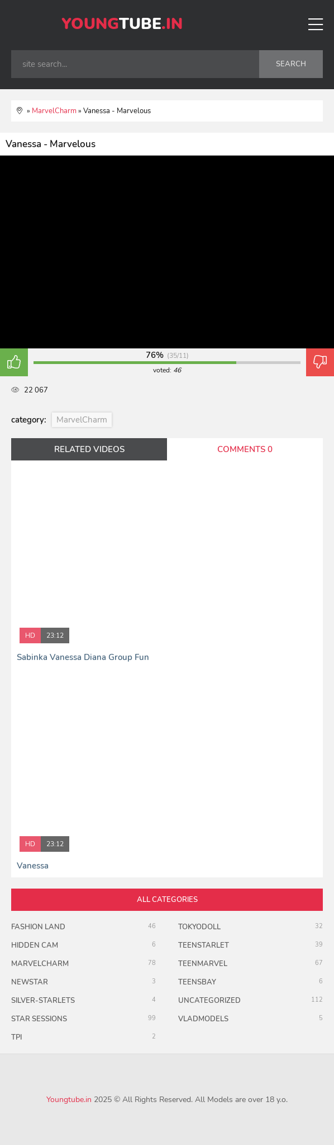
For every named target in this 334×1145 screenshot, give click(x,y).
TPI (16, 1037)
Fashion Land (38, 927)
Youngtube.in (69, 1099)
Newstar (29, 982)
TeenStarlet (203, 945)
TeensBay (197, 982)
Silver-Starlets (43, 1001)
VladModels (203, 1019)
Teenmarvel (202, 964)
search (291, 64)
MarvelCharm (81, 419)
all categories (167, 900)
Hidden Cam (34, 945)
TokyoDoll (199, 927)
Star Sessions (39, 1019)
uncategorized (209, 1001)
